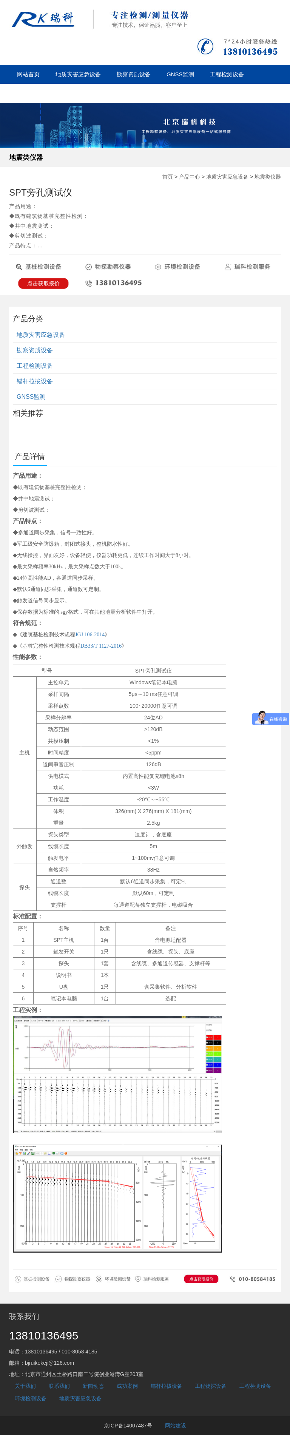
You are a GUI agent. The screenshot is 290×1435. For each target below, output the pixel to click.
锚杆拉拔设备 (34, 93)
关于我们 (155, 93)
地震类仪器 (26, 157)
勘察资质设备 (134, 74)
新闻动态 (78, 93)
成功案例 (116, 93)
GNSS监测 (180, 74)
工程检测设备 (227, 74)
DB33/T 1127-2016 (101, 646)
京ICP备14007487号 (128, 1426)
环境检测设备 (30, 1398)
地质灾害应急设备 (78, 74)
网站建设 (175, 1426)
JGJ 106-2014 (90, 634)
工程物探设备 (211, 1386)
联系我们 (59, 1386)
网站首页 (28, 74)
